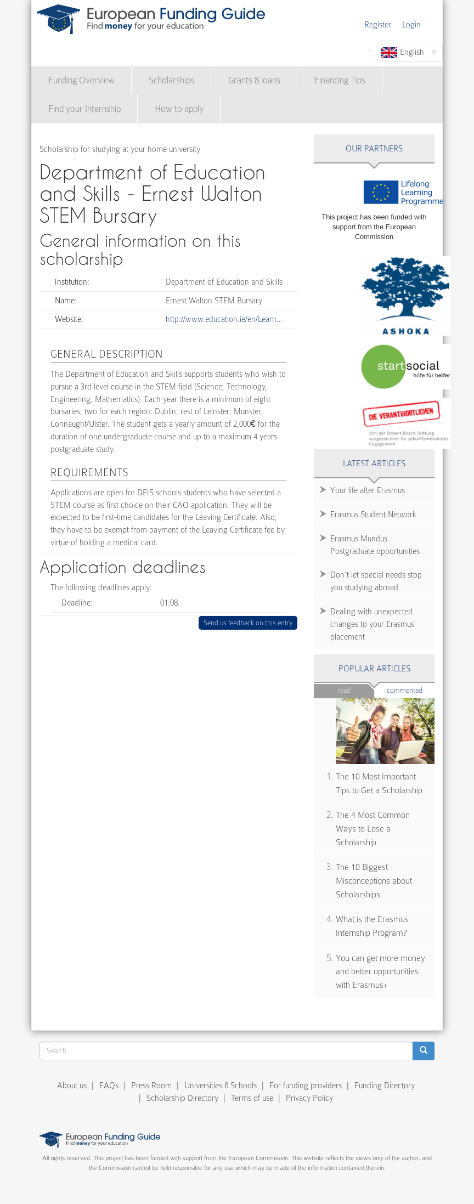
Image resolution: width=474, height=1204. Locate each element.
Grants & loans (254, 80)
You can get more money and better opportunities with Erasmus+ (380, 971)
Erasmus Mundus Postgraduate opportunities (375, 545)
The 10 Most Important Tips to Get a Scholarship (379, 783)
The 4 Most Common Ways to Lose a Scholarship (373, 828)
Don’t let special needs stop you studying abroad (376, 581)
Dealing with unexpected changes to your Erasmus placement (372, 624)
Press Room (151, 1085)
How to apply (179, 109)
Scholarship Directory (182, 1098)
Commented (411, 689)
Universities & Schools (220, 1085)
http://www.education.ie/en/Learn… (224, 319)
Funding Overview (81, 80)
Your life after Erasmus (367, 490)
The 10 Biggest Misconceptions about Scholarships (374, 880)
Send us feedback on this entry (248, 623)
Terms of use (252, 1098)
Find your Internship (84, 109)
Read (344, 690)
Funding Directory (384, 1085)
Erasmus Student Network (373, 514)
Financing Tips (339, 80)
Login (411, 24)
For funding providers (305, 1085)
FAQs (109, 1085)
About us (72, 1085)
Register (377, 24)
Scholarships (171, 80)
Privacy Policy (309, 1098)
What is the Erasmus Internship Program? (372, 926)
